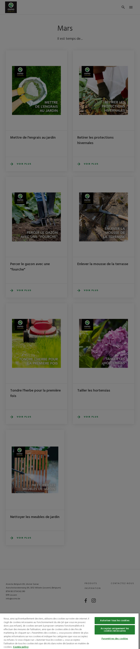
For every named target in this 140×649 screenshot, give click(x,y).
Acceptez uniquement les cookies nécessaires (115, 630)
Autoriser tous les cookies (114, 621)
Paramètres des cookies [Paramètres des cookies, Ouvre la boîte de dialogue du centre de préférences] (115, 639)
